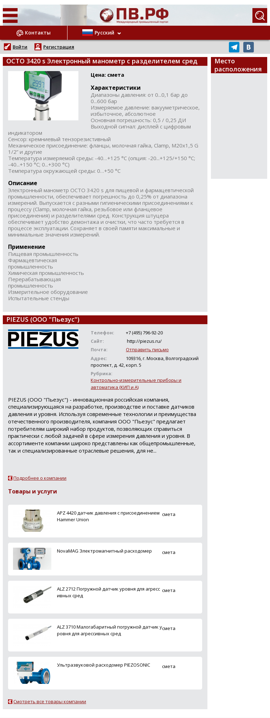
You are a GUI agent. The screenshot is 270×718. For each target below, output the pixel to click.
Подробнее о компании (39, 478)
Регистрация (58, 47)
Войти (20, 47)
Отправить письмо (147, 349)
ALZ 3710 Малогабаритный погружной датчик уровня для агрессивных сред (109, 630)
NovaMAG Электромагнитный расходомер (104, 551)
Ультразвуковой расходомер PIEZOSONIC (103, 665)
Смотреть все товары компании (49, 701)
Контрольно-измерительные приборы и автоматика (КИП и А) (136, 383)
